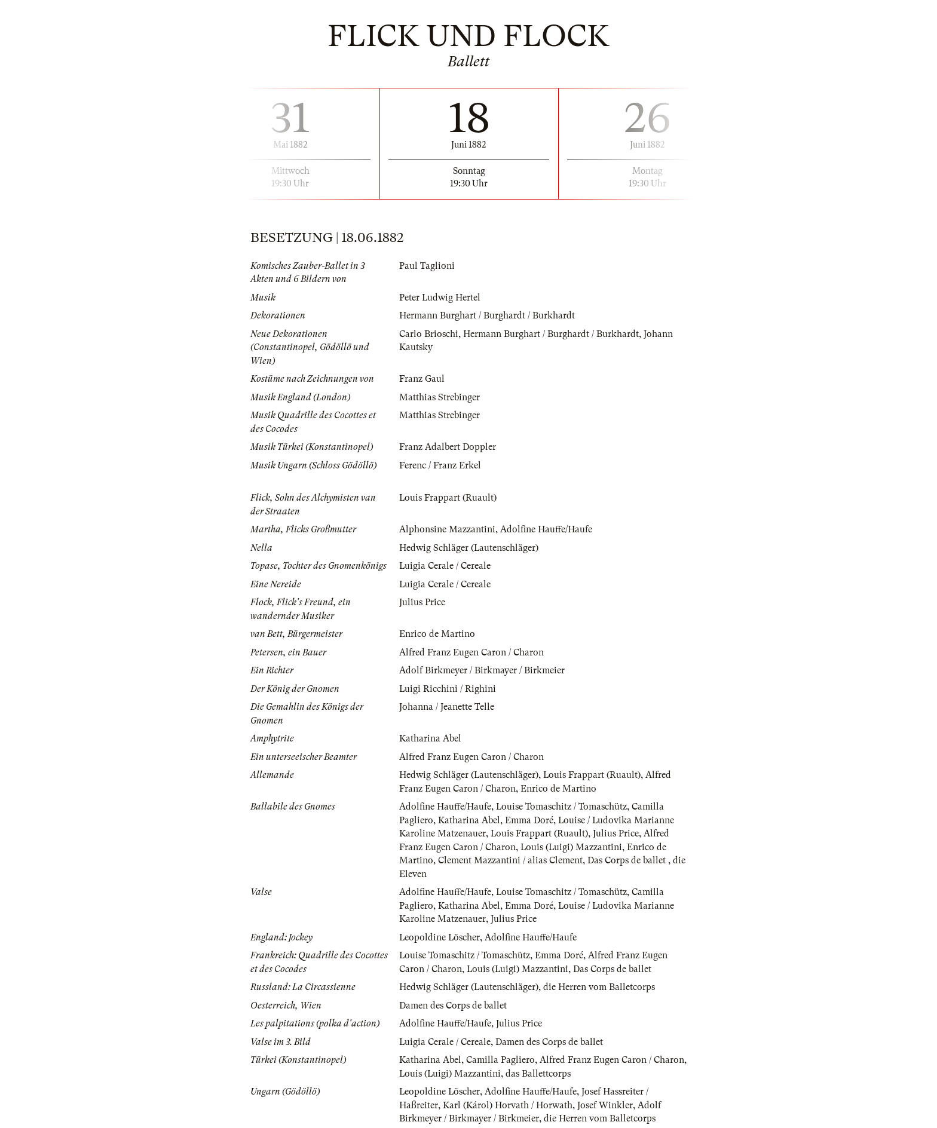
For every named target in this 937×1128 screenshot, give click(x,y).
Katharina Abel (430, 738)
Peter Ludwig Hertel (440, 297)
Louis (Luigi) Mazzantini (571, 847)
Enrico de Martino (437, 634)
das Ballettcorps (539, 1073)
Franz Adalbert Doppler (447, 447)
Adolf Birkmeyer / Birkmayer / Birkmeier (482, 670)
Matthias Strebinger (439, 397)
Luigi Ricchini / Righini (448, 688)
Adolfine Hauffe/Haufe (546, 529)
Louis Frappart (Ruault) (448, 497)
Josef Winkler (605, 1105)
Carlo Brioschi (428, 334)
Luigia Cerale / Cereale (445, 565)
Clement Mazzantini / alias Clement (510, 860)
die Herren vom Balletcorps (600, 987)
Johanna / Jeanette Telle (446, 706)
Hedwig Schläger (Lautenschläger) (469, 547)
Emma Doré (529, 820)
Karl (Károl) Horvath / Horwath (507, 1105)
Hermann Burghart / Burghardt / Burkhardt (487, 315)
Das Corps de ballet (627, 860)
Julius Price (422, 602)
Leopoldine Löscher (440, 937)
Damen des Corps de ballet (453, 1005)
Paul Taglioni (427, 265)
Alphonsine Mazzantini (447, 529)
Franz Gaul (422, 378)
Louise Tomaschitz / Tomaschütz (561, 806)
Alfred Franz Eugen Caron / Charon (471, 652)
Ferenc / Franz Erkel (440, 465)
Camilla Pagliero (500, 1060)
